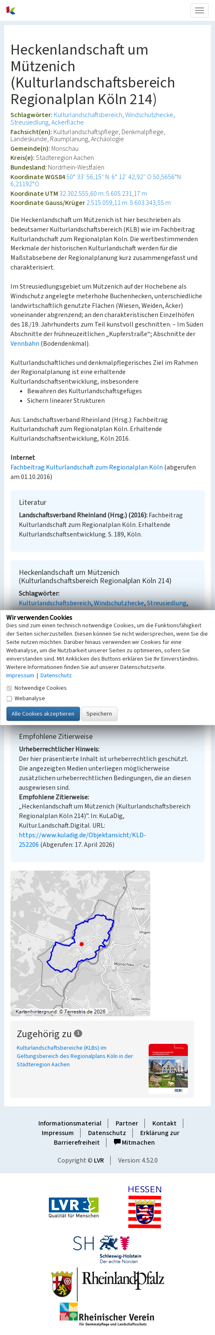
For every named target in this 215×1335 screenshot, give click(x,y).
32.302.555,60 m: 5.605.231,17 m (103, 193)
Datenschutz (107, 1133)
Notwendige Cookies (36, 688)
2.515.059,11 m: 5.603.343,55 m (128, 202)
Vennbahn (24, 343)
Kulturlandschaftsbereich (88, 115)
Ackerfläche (67, 122)
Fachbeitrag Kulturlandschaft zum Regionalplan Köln (86, 467)
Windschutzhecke (149, 115)
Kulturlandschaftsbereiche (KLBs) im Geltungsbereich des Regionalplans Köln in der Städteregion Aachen (75, 1056)
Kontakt (164, 1123)
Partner (127, 1123)
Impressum (58, 1133)
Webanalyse (25, 698)
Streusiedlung (29, 122)
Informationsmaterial (69, 1123)
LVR (99, 1160)
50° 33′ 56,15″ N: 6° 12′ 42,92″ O (109, 177)
